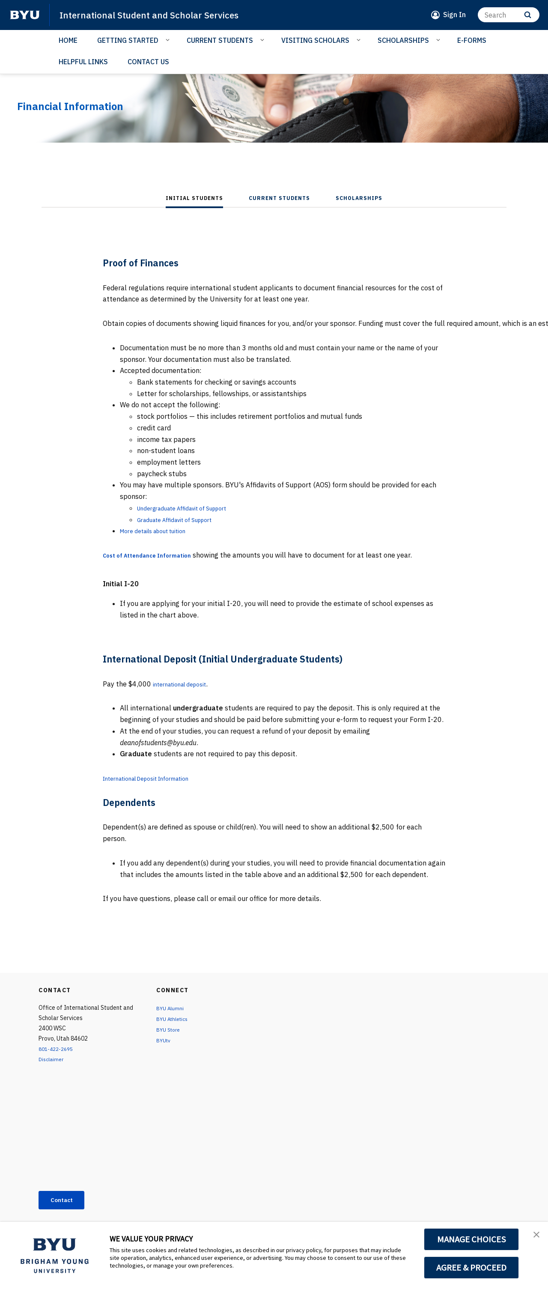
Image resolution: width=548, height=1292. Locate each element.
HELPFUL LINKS (83, 61)
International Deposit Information (157, 778)
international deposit (186, 684)
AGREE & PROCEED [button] (472, 1268)
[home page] (25, 15)
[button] (533, 1237)
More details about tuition (161, 530)
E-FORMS (471, 40)
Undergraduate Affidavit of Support (193, 508)
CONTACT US (148, 61)
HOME (68, 40)
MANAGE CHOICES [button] (471, 1239)
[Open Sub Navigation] (169, 39)
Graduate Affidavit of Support (183, 519)
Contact (66, 1201)
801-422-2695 (58, 1049)
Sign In (454, 14)
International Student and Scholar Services (161, 14)
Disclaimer (52, 1059)
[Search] (508, 14)
